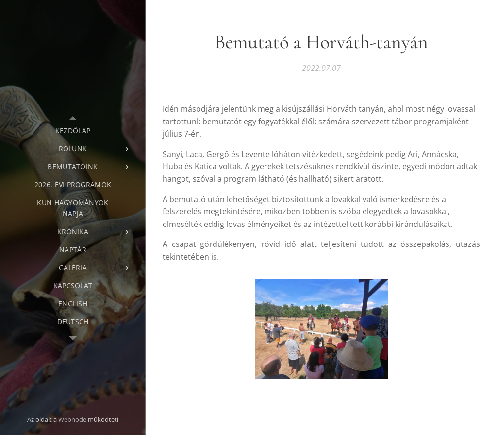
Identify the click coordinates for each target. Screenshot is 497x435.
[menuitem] (73, 130)
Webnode (72, 419)
